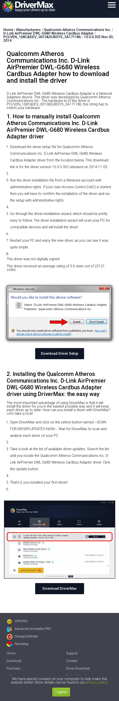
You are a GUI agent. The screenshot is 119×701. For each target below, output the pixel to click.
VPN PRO (17, 621)
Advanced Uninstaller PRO (29, 628)
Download (14, 660)
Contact (71, 660)
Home (11, 653)
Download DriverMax (59, 588)
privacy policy (96, 682)
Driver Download (77, 668)
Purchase (13, 668)
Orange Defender (22, 636)
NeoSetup (17, 643)
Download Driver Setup (59, 353)
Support (72, 653)
